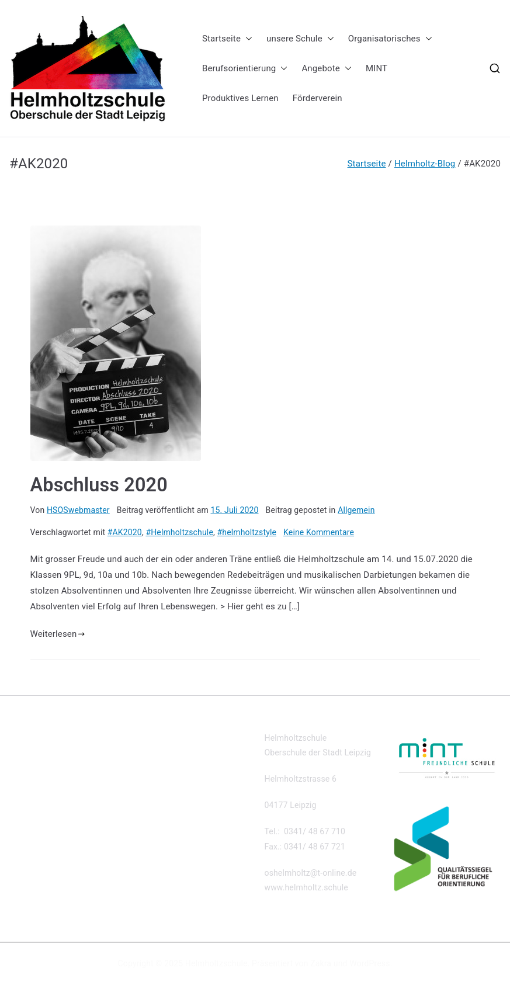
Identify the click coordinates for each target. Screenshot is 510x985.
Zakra (320, 963)
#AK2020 (124, 532)
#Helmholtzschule (179, 532)
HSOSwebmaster (78, 510)
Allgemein (356, 510)
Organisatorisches (390, 39)
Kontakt (23, 738)
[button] (246, 39)
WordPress (369, 963)
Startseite (227, 39)
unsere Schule (300, 39)
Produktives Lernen (240, 98)
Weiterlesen (57, 634)
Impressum (30, 776)
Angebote (326, 69)
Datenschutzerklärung (50, 757)
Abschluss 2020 (99, 485)
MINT (376, 68)
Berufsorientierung (244, 69)
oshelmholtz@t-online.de (311, 873)
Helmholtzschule (216, 963)
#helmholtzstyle (247, 532)
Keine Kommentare (318, 532)
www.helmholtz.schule (306, 887)
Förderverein (317, 98)
